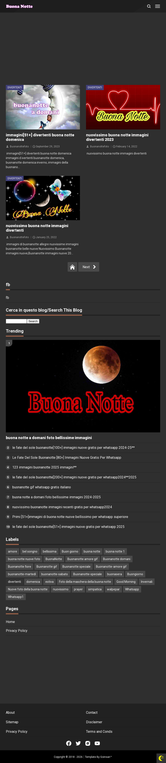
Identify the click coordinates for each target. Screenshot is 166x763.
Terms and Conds (99, 732)
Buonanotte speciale (76, 566)
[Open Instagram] (87, 743)
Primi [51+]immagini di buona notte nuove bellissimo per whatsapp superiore (70, 517)
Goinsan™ (106, 756)
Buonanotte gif (47, 566)
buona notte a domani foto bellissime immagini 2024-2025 (56, 497)
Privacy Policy (16, 631)
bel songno (29, 551)
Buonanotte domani (116, 559)
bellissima (49, 551)
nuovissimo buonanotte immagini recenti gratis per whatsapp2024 (62, 507)
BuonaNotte (54, 559)
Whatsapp (132, 589)
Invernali (146, 581)
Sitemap (12, 722)
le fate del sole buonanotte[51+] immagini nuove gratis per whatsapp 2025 (68, 527)
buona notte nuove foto (24, 559)
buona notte (92, 551)
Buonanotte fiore (19, 566)
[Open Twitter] (78, 743)
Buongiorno (135, 574)
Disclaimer (94, 722)
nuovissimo (61, 589)
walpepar (113, 589)
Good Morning (126, 581)
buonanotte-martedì (22, 574)
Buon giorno (70, 551)
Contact (91, 712)
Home (10, 622)
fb (7, 298)
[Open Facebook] (68, 743)
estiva (49, 581)
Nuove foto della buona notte (28, 589)
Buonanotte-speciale (87, 574)
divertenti (15, 87)
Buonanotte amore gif (82, 559)
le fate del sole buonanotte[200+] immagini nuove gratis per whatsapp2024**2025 (74, 477)
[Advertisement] (83, 49)
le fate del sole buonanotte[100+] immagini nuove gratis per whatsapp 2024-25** (73, 448)
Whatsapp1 (16, 597)
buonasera (114, 574)
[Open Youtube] (97, 743)
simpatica (95, 589)
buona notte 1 (115, 551)
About (10, 712)
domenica (33, 581)
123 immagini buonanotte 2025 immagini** (44, 467)
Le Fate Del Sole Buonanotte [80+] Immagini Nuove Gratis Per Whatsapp (66, 458)
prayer (78, 589)
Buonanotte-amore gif (111, 566)
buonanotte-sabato (54, 574)
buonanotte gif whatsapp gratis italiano (41, 487)
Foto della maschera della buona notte (85, 581)
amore (12, 551)
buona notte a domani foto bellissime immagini (49, 438)
